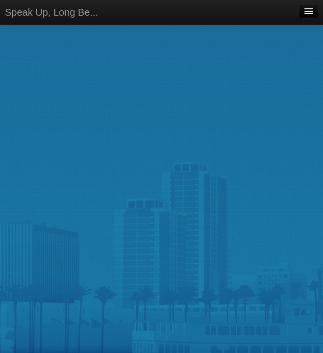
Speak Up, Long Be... (51, 12)
